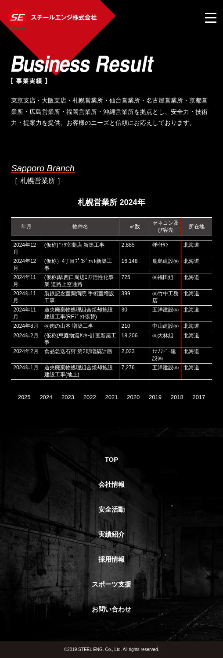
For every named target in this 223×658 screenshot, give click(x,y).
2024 (46, 397)
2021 (111, 397)
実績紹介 (111, 534)
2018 (177, 397)
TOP (112, 459)
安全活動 (111, 509)
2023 (67, 397)
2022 (89, 397)
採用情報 (111, 559)
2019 (155, 397)
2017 (198, 397)
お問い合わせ (111, 609)
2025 (24, 397)
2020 (133, 397)
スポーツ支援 (111, 584)
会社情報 (111, 484)
